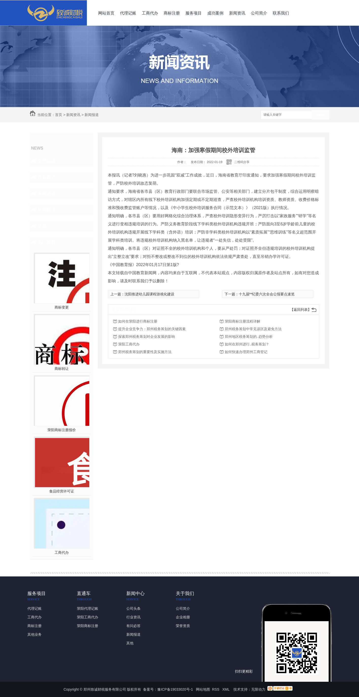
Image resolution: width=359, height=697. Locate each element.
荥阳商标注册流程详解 (242, 321)
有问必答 (47, 193)
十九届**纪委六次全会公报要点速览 (267, 294)
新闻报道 (91, 115)
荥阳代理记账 (87, 608)
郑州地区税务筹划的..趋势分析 (249, 337)
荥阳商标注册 (87, 626)
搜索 (320, 115)
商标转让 (62, 369)
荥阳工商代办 (129, 344)
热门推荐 (47, 242)
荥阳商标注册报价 (61, 430)
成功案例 (215, 13)
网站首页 (106, 13)
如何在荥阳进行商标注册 (137, 321)
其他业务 (34, 634)
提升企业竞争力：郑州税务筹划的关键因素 (152, 329)
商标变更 (62, 307)
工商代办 (150, 13)
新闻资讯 (237, 13)
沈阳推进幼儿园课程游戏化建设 (149, 294)
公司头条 (47, 160)
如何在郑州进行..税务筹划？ (247, 344)
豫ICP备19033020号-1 (175, 689)
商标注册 (172, 13)
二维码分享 (241, 162)
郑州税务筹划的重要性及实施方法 (145, 352)
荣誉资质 (183, 626)
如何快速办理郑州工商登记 (246, 352)
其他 (42, 225)
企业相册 (183, 617)
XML (226, 689)
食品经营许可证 (61, 491)
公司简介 (259, 13)
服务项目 (193, 13)
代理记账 (128, 13)
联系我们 (281, 13)
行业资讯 (47, 177)
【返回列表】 (300, 310)
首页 (58, 115)
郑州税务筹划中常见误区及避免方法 (253, 329)
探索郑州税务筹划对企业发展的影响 (146, 337)
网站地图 (203, 689)
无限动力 (258, 689)
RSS (216, 689)
